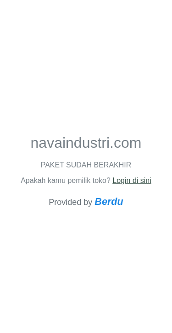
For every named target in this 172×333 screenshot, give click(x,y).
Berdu (108, 201)
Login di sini (131, 180)
